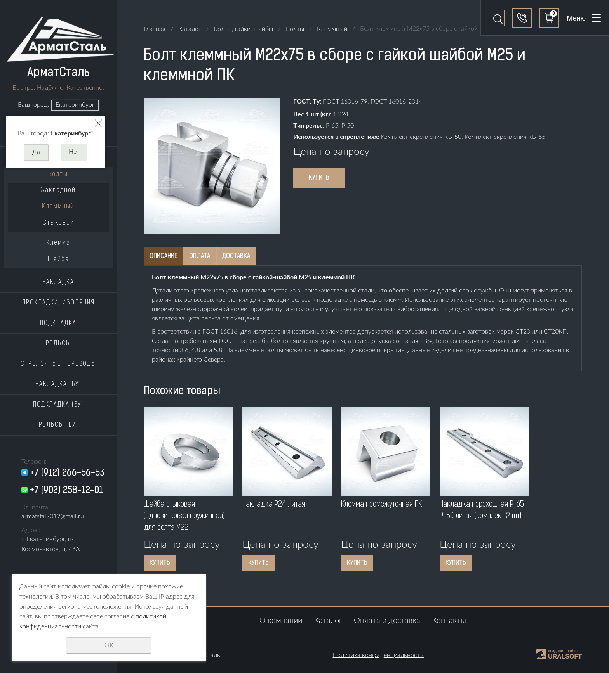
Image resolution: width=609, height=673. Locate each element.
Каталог (189, 29)
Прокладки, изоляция (58, 303)
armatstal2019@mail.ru (52, 516)
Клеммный (58, 207)
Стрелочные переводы (58, 364)
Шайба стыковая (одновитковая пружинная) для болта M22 (184, 516)
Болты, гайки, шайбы (243, 29)
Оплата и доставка (387, 621)
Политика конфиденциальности (378, 655)
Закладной (58, 190)
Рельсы (58, 344)
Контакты (449, 621)
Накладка (58, 282)
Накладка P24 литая (273, 505)
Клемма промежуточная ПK (381, 505)
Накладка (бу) (58, 384)
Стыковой (58, 223)
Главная (154, 29)
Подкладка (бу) (58, 405)
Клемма (58, 243)
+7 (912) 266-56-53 (67, 473)
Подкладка (58, 323)
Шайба (58, 259)
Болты (58, 174)
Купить (319, 178)
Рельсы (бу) (58, 425)
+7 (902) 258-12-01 (66, 490)
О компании (280, 621)
